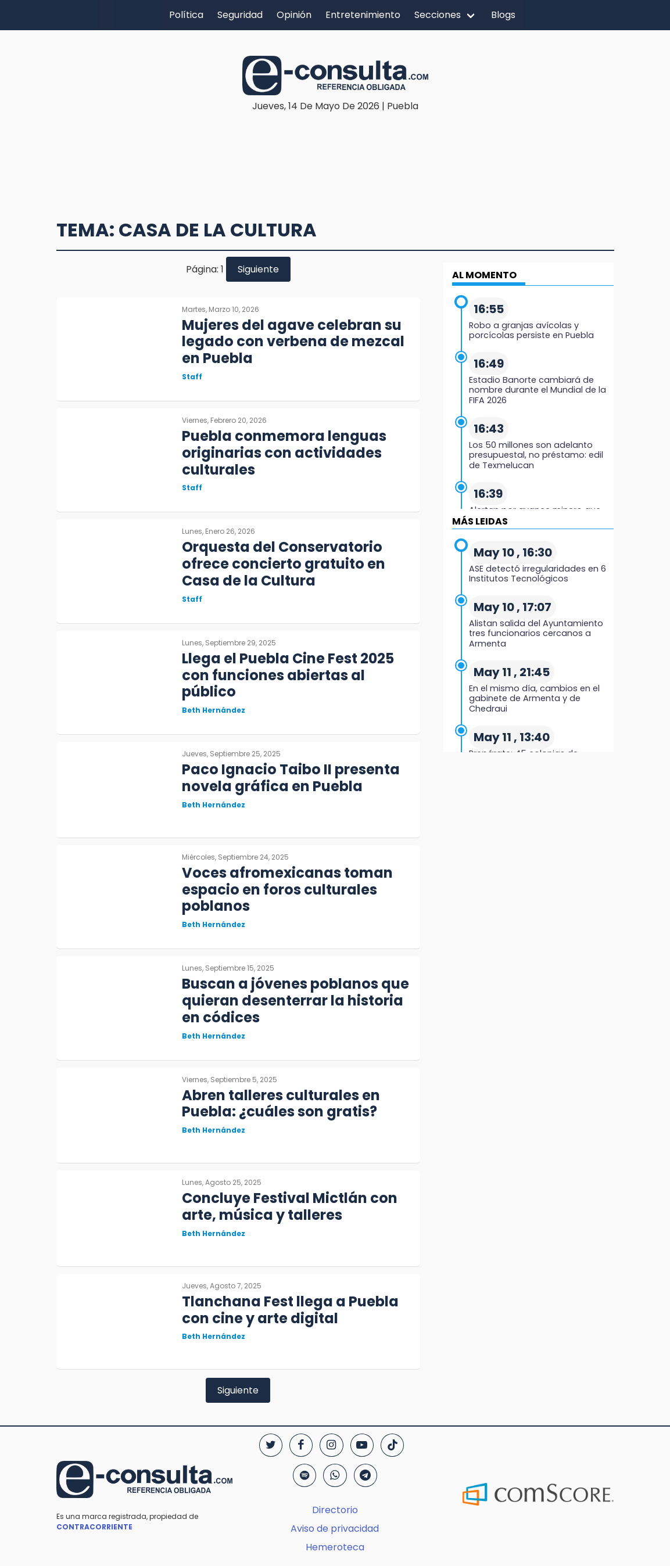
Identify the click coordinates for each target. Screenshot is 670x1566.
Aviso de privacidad (335, 1528)
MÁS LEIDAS (480, 521)
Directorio (335, 1510)
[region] (338, 149)
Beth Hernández (213, 710)
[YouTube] (362, 1445)
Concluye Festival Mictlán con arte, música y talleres (289, 1206)
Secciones (437, 14)
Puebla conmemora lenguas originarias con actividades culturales (284, 452)
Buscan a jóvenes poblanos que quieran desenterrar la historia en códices (295, 1000)
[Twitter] (270, 1445)
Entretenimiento (362, 14)
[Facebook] (301, 1445)
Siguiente (258, 269)
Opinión (294, 14)
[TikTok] (392, 1445)
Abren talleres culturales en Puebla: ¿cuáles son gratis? (281, 1104)
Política (186, 14)
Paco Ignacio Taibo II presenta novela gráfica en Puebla (291, 778)
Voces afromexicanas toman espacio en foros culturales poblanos (287, 889)
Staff (192, 377)
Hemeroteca (335, 1547)
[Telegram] (365, 1475)
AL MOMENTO (484, 275)
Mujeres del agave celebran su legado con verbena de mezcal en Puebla (293, 341)
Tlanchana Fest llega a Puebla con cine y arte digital (290, 1310)
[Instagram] (331, 1445)
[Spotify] (304, 1475)
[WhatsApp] (334, 1475)
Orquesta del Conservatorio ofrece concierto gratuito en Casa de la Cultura (283, 563)
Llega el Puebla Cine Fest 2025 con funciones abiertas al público (288, 675)
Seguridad (240, 14)
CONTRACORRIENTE (94, 1527)
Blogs (503, 14)
